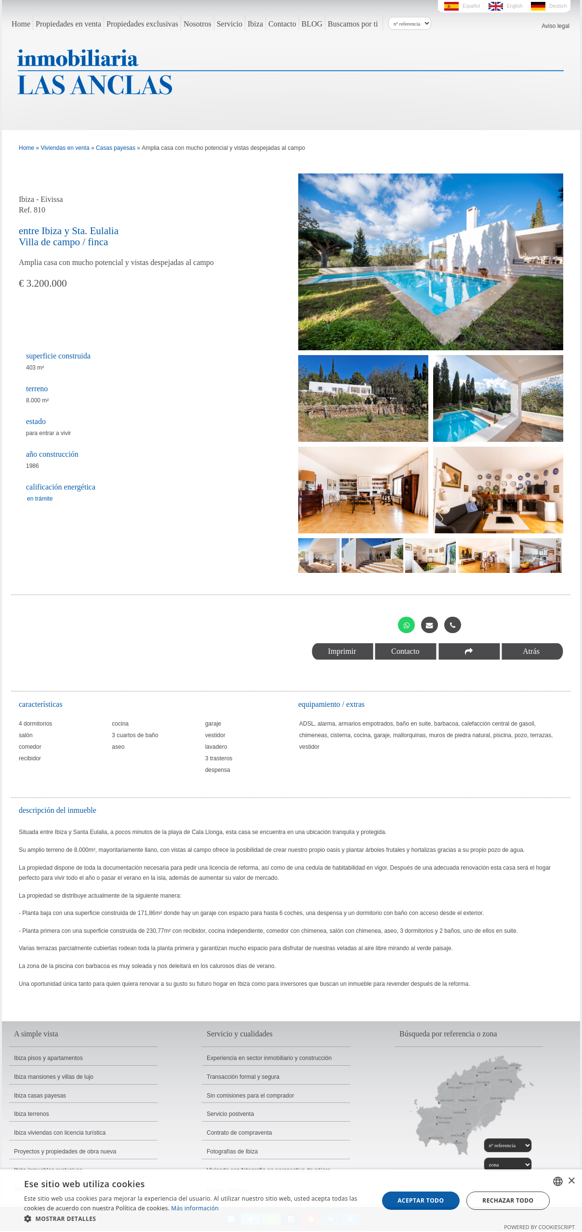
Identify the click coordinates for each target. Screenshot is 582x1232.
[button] (196, 1219)
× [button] (571, 1181)
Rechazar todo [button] (507, 1200)
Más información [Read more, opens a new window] (194, 1208)
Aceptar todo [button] (420, 1200)
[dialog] (291, 1200)
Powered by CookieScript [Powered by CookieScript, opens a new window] (539, 1227)
